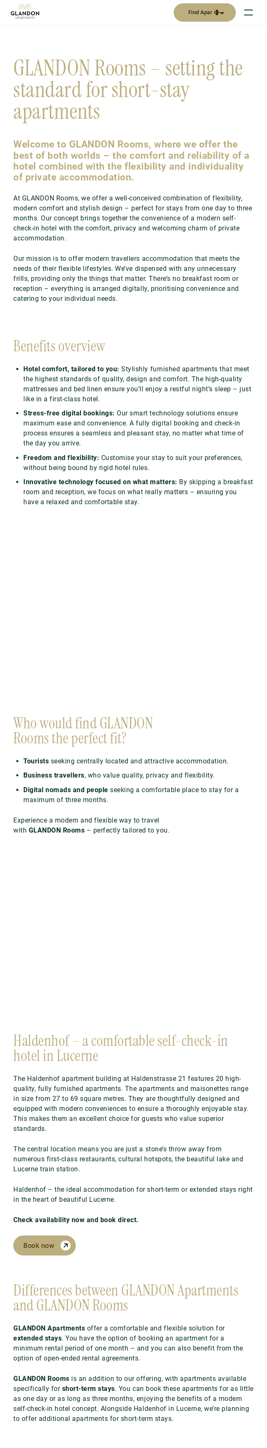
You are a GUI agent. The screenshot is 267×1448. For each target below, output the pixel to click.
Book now (38, 1246)
